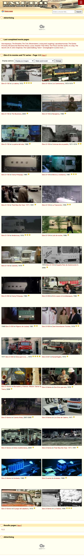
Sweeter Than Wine (42, 46)
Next (44, 55)
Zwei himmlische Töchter (61, 326)
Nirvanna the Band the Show (18, 46)
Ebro (3, 83)
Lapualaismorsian (61, 44)
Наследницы (6, 44)
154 (48, 175)
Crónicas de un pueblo (60, 144)
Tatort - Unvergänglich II (45, 48)
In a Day (72, 46)
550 (48, 326)
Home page (8, 11)
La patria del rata (18, 144)
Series (9, 386)
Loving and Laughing (46, 44)
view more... (60, 48)
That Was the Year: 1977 (20, 205)
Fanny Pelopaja (17, 175)
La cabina (15, 83)
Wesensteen (33, 44)
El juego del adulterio (21, 509)
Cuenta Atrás (18, 417)
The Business (16, 114)
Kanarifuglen (57, 357)
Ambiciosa (15, 235)
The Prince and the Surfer (58, 46)
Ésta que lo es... (21, 357)
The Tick (25, 44)
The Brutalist (16, 44)
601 (48, 357)
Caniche (15, 266)
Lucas (32, 46)
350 (8, 296)
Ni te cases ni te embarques (62, 296)
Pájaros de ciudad (22, 326)
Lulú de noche (57, 235)
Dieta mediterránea (20, 448)
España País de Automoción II (67, 265)
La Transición (57, 205)
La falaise (57, 509)
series (49, 478)
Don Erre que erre (60, 387)
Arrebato (16, 478)
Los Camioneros (58, 83)
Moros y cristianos (59, 175)
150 (8, 83)
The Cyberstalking (29, 48)
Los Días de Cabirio (61, 417)
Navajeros (55, 114)
